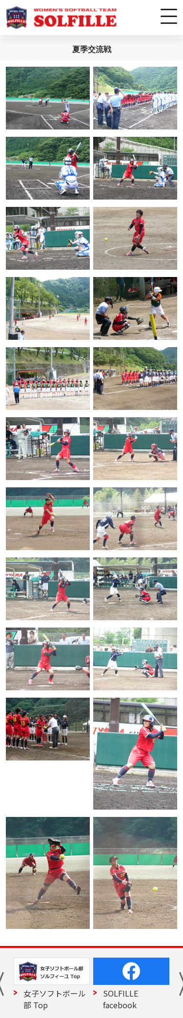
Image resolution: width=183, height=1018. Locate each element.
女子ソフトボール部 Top (54, 999)
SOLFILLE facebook (120, 999)
